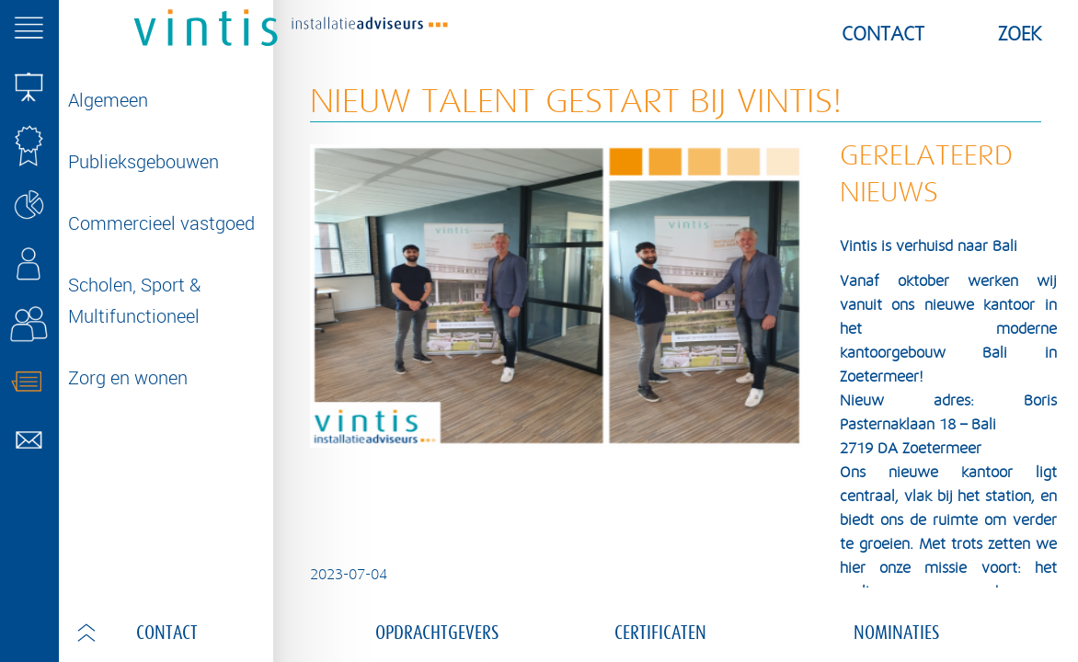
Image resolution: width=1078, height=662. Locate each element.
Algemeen (108, 99)
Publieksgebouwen (143, 161)
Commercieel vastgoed (161, 223)
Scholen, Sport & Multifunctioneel (134, 300)
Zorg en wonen (128, 377)
